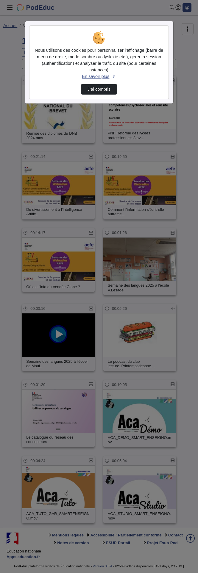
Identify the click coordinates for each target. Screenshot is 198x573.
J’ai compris (99, 89)
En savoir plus (99, 76)
